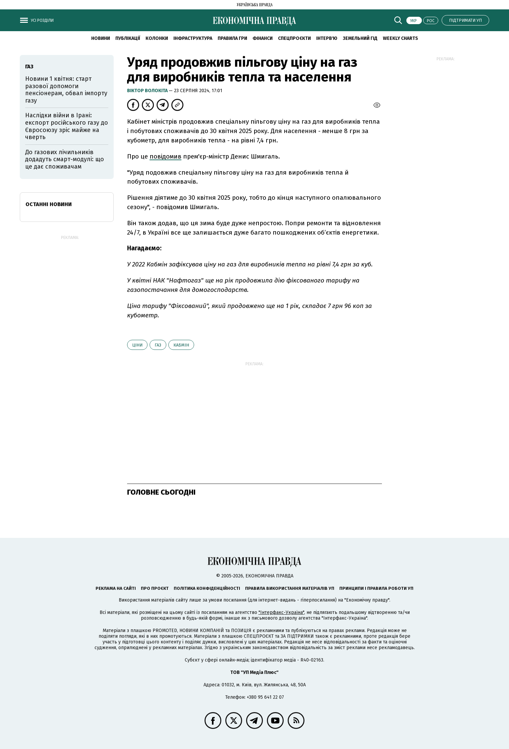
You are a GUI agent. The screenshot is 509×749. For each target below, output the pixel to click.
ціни (137, 345)
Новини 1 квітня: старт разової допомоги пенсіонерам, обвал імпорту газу (66, 89)
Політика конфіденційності (207, 588)
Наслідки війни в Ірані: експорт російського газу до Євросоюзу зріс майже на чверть (66, 126)
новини (100, 38)
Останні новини (48, 204)
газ (158, 345)
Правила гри (232, 38)
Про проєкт (155, 588)
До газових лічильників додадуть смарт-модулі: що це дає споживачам (64, 159)
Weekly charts (400, 38)
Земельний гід (360, 38)
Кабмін (181, 345)
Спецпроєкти (294, 38)
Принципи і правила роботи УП (376, 588)
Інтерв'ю (326, 38)
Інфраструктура (192, 38)
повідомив (165, 156)
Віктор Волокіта (148, 90)
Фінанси (262, 38)
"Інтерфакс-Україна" (281, 612)
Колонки (157, 38)
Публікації (127, 38)
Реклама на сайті (116, 588)
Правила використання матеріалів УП (289, 588)
